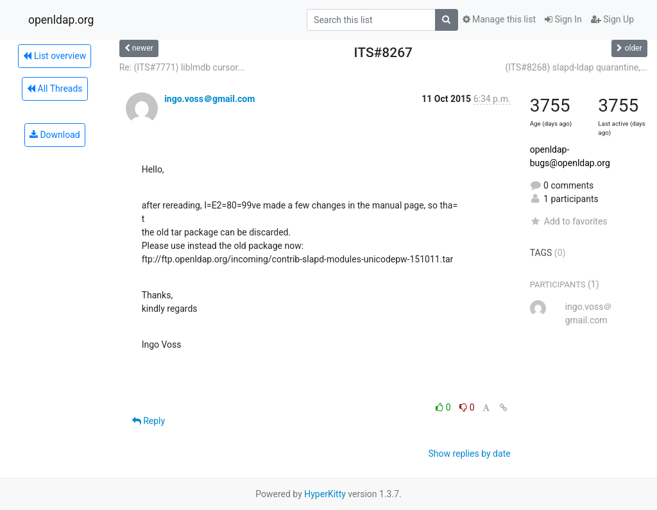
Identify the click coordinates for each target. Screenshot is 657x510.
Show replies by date (469, 453)
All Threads (54, 88)
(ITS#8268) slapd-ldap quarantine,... (576, 67)
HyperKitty (325, 494)
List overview (54, 56)
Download (55, 135)
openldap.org (61, 19)
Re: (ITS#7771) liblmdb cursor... (182, 67)
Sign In (563, 19)
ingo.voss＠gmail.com (209, 99)
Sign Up (612, 19)
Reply (148, 421)
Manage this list (499, 19)
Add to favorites (569, 221)
